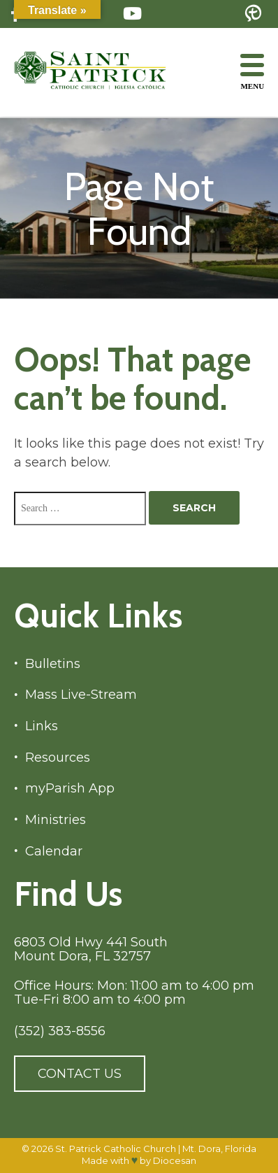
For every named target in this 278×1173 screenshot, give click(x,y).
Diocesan (174, 1160)
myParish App (70, 788)
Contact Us (80, 1073)
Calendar (53, 851)
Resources (57, 758)
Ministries (55, 820)
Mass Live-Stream (81, 695)
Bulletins (52, 664)
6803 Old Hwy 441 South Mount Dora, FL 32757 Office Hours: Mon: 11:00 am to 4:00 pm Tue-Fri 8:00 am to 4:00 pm (134, 971)
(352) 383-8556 (59, 1031)
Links (41, 726)
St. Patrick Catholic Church (115, 1148)
